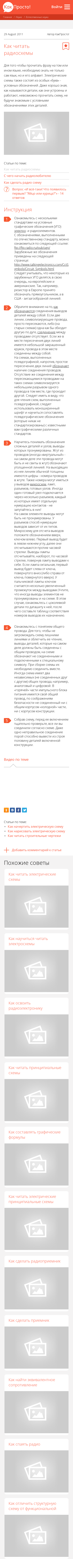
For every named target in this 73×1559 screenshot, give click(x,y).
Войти (56, 6)
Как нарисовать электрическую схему (36, 831)
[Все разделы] (67, 7)
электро (20, 231)
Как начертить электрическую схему (35, 826)
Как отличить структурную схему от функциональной (32, 1506)
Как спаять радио (24, 1444)
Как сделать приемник (29, 1320)
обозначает (60, 366)
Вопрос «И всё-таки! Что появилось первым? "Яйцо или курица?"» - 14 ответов (39, 193)
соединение (46, 332)
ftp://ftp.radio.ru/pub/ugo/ (32, 248)
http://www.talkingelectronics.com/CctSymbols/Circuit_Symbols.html (41, 266)
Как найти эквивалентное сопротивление (32, 1382)
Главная (7, 17)
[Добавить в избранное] (65, 46)
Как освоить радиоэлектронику (25, 1005)
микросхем (38, 484)
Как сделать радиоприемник (35, 1261)
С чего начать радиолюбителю (27, 176)
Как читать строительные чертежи (34, 836)
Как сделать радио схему (22, 182)
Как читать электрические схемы (32, 877)
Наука (19, 17)
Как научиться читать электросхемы (28, 941)
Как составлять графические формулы (35, 1134)
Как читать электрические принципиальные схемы (32, 1199)
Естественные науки (37, 17)
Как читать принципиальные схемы (35, 1070)
